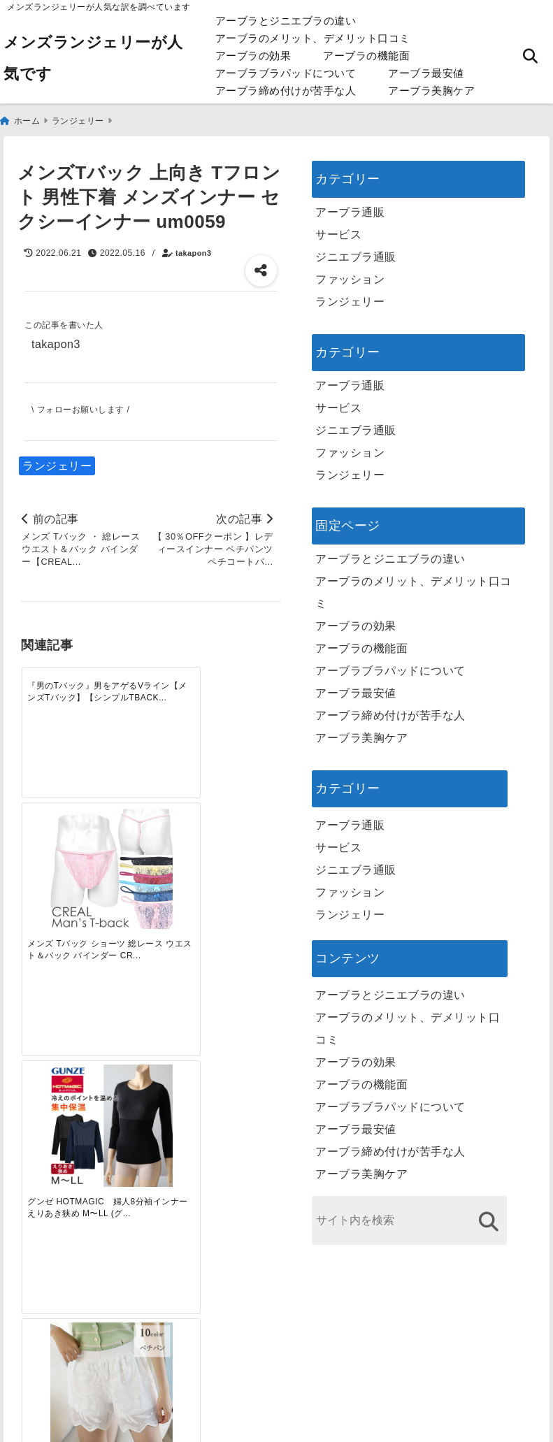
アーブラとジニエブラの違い (286, 21)
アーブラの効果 (253, 56)
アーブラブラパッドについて (286, 73)
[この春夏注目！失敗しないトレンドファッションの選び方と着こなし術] (118, 906)
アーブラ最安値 (426, 73)
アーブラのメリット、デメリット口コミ (312, 38)
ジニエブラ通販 (355, 253)
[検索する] (488, 1218)
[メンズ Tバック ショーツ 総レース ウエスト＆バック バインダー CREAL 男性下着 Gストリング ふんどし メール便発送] (118, 695)
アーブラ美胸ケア (431, 90)
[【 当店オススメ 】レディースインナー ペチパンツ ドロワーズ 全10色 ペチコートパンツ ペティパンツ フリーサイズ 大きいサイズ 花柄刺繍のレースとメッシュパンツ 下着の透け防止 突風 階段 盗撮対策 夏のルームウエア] (248, 695)
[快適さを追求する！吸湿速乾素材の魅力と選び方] (248, 906)
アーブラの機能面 (366, 56)
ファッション (350, 276)
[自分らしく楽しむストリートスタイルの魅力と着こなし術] (183, 906)
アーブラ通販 (350, 209)
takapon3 (193, 249)
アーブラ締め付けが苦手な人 (286, 90)
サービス (338, 231)
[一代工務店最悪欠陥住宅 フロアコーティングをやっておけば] (53, 906)
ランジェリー (57, 462)
